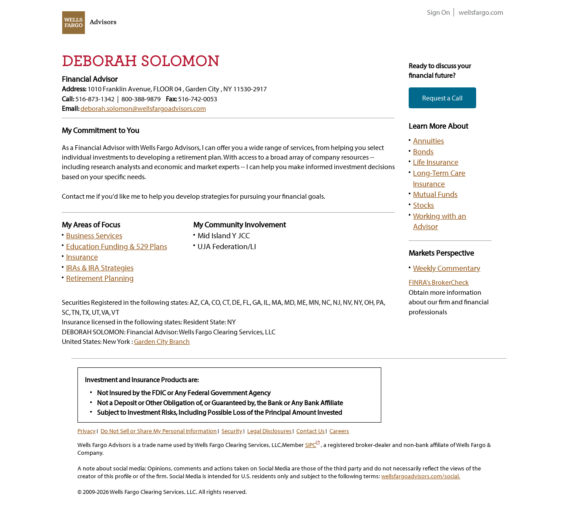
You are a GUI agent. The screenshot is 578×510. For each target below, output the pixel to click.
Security (232, 431)
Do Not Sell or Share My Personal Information (159, 431)
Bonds (423, 151)
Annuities (428, 140)
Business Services (94, 235)
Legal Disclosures (269, 431)
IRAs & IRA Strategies (100, 267)
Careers (339, 431)
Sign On (438, 12)
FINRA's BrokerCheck (439, 282)
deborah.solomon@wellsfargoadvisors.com (143, 108)
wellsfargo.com (481, 12)
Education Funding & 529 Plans (116, 246)
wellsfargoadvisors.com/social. (420, 476)
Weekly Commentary (446, 268)
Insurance (82, 256)
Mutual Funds (435, 194)
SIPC (312, 445)
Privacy (86, 431)
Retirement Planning (100, 278)
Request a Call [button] (442, 97)
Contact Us (310, 431)
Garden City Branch (162, 341)
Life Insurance (435, 162)
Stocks (423, 205)
